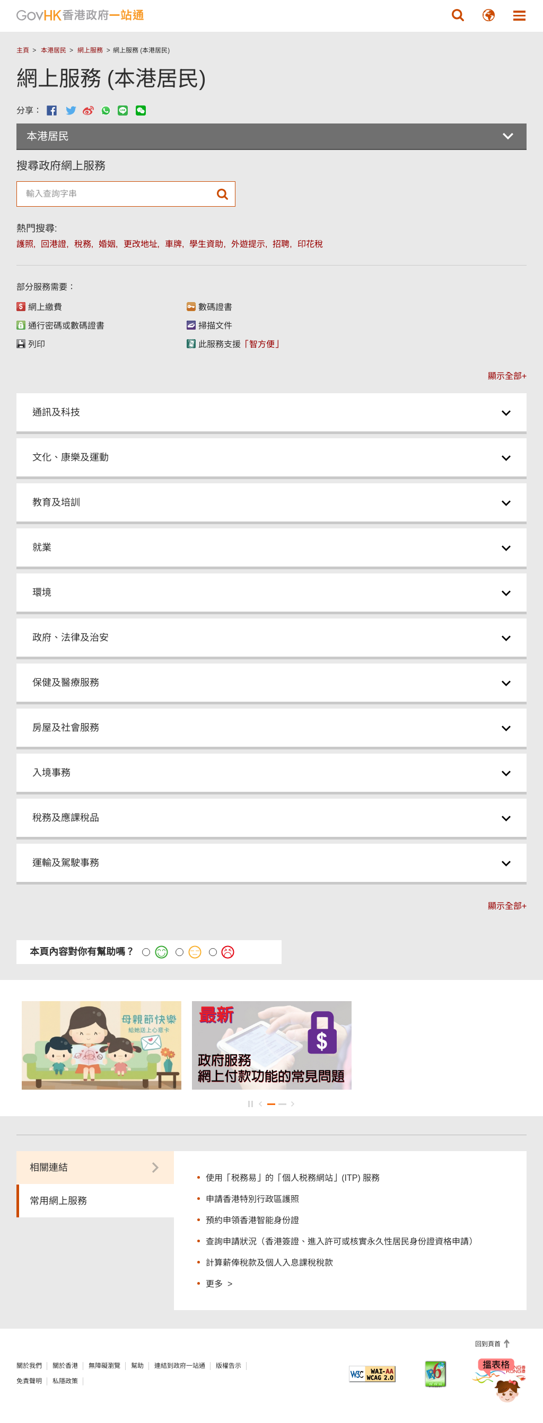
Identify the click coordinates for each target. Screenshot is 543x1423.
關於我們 (29, 1365)
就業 (41, 547)
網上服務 (90, 50)
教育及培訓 (56, 502)
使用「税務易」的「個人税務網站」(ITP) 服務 (293, 1177)
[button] (457, 15)
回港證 (53, 244)
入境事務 (51, 772)
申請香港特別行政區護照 (252, 1199)
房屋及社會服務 (65, 727)
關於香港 (65, 1365)
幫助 (137, 1365)
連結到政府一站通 (179, 1365)
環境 (41, 592)
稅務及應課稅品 (65, 817)
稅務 (82, 244)
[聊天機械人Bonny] (499, 1384)
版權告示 (228, 1365)
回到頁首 (488, 1344)
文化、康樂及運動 (70, 457)
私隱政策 (65, 1381)
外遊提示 (248, 244)
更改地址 (140, 244)
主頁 (22, 50)
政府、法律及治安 (70, 637)
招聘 (281, 244)
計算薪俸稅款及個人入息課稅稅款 (269, 1262)
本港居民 (53, 50)
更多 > (219, 1283)
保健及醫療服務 (65, 682)
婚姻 (107, 244)
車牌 (173, 244)
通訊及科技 (56, 412)
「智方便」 (262, 344)
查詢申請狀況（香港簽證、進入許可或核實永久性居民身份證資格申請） (341, 1241)
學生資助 (206, 244)
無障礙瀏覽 (104, 1365)
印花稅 (310, 244)
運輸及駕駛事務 (65, 863)
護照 (24, 244)
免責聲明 (29, 1381)
